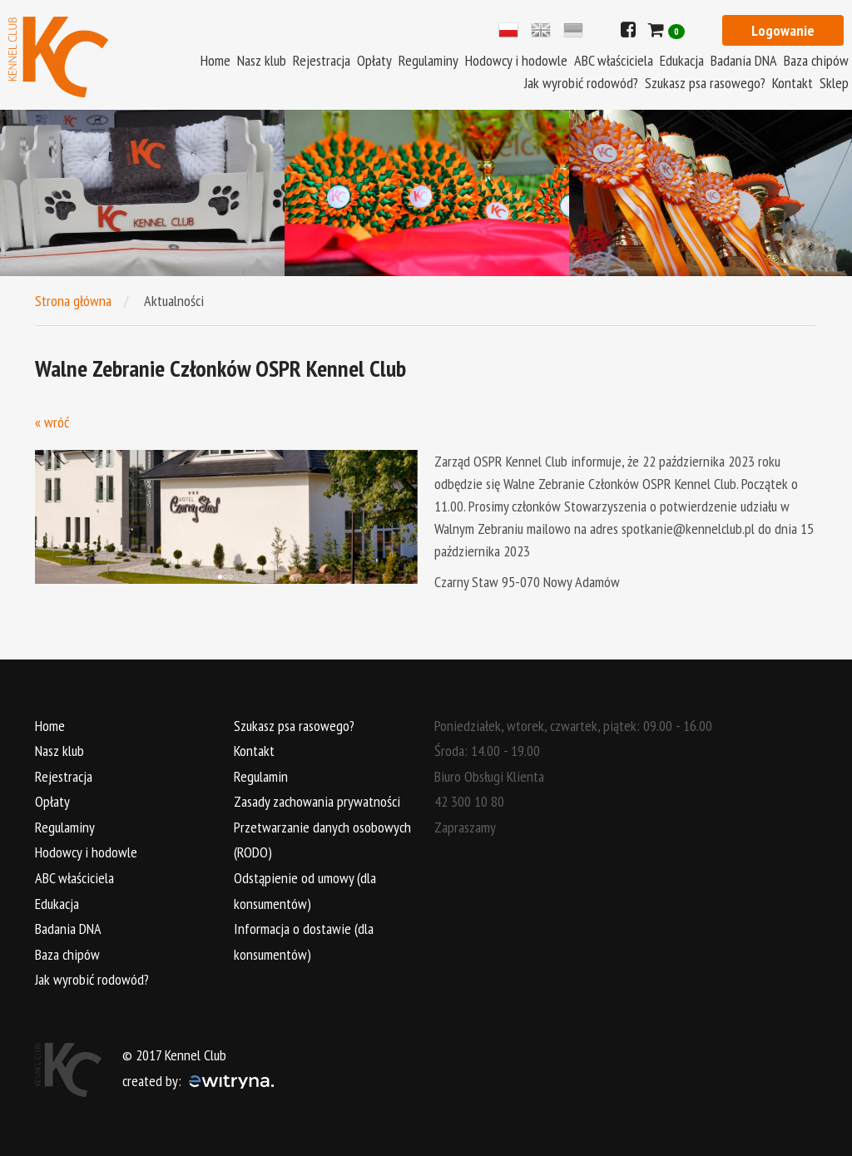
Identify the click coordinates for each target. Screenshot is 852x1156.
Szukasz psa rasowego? (705, 82)
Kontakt (792, 82)
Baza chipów (816, 60)
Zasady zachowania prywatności (317, 801)
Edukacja (682, 60)
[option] (148, 193)
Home (215, 60)
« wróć (52, 422)
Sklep (834, 82)
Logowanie (783, 30)
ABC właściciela (613, 60)
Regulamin (261, 776)
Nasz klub (261, 60)
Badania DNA (744, 60)
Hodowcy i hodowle (516, 60)
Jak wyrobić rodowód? (581, 82)
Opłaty (374, 60)
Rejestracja (321, 60)
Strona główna (73, 300)
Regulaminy (428, 60)
